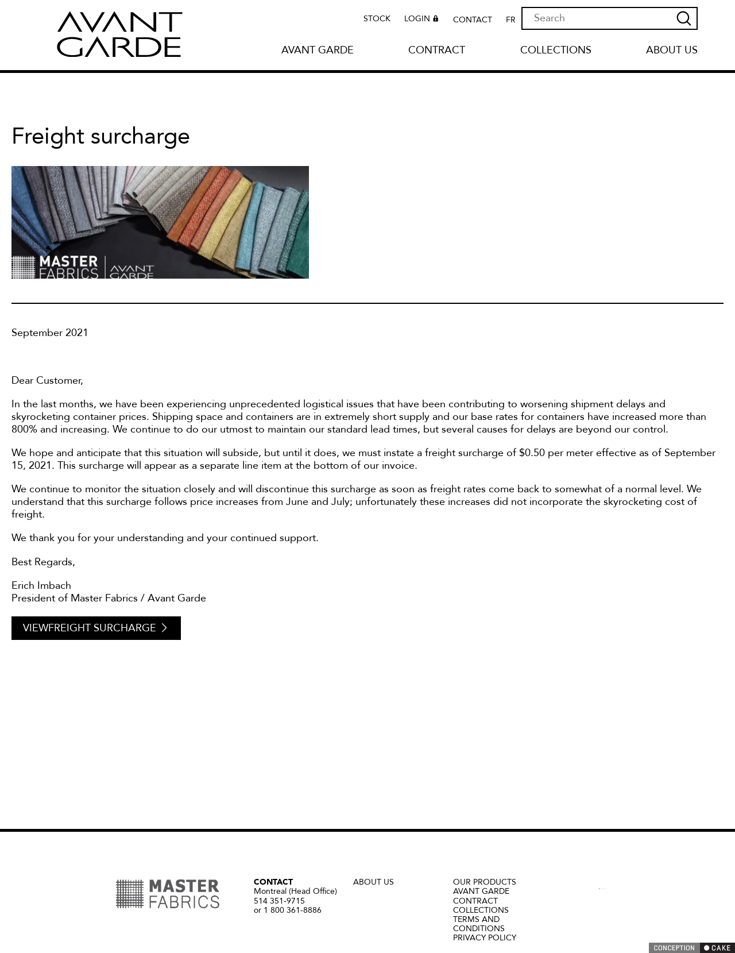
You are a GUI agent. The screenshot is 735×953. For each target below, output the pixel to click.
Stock (376, 19)
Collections (555, 50)
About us (672, 50)
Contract (436, 50)
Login (423, 20)
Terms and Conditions (479, 924)
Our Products (484, 882)
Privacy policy (484, 937)
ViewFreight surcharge (96, 628)
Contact (472, 20)
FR (511, 20)
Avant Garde (317, 50)
